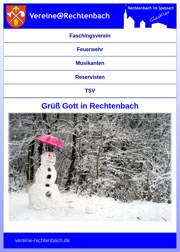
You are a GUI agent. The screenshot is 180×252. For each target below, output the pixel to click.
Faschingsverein (89, 35)
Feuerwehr (90, 49)
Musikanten (90, 63)
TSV (90, 91)
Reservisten (90, 77)
